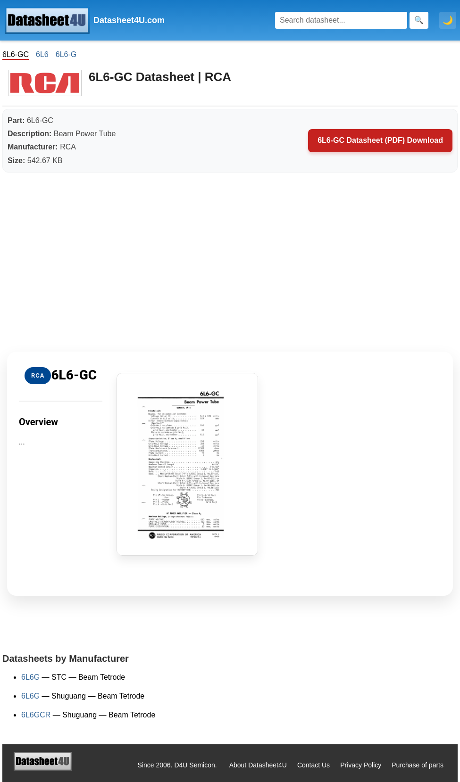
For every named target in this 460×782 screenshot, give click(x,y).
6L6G (30, 677)
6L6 (42, 54)
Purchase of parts (417, 765)
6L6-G (66, 54)
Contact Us (313, 765)
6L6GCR (35, 715)
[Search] (341, 20)
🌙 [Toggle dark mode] (448, 20)
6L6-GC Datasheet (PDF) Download (380, 140)
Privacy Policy (360, 765)
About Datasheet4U (258, 765)
